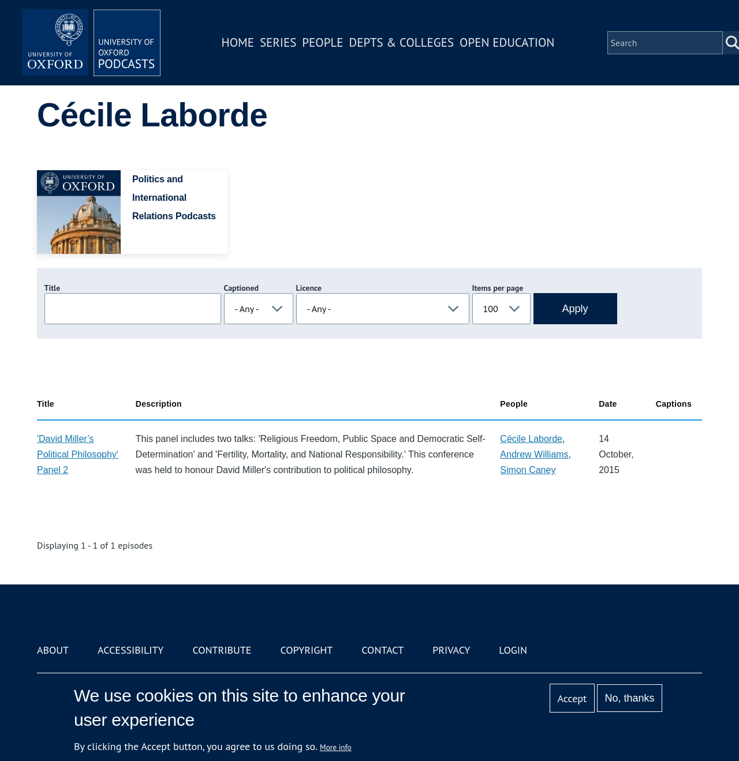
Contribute (221, 650)
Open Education (507, 42)
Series (278, 42)
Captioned (241, 288)
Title (52, 288)
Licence (309, 288)
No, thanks (629, 698)
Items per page (498, 288)
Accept (572, 698)
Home (238, 42)
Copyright (306, 650)
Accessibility (130, 650)
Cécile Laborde (531, 439)
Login (513, 650)
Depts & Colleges (401, 42)
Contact (382, 650)
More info (336, 747)
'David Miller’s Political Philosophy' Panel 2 (77, 454)
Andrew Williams (534, 454)
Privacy (451, 650)
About (53, 650)
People (322, 42)
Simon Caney (527, 470)
